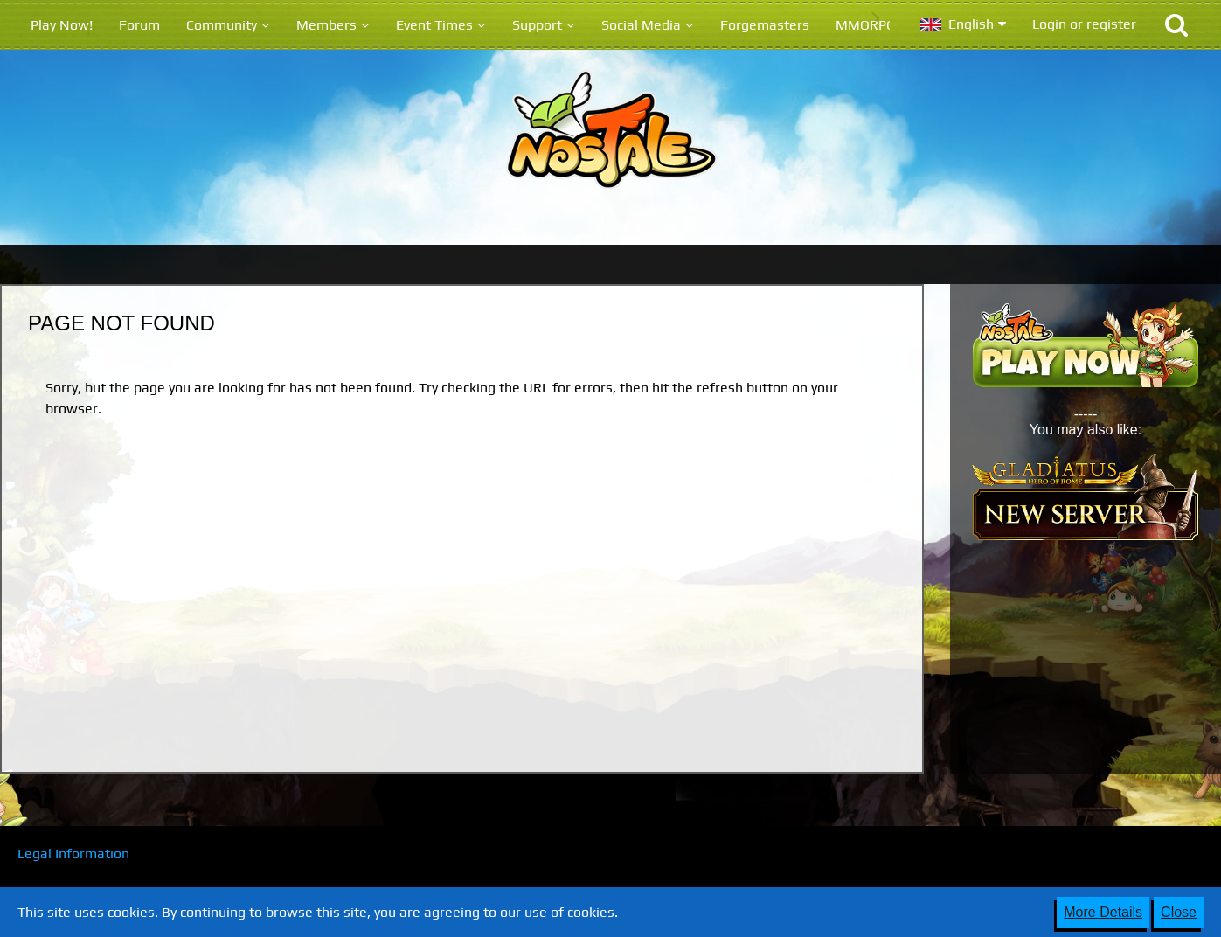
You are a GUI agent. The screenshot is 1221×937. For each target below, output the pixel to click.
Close (1179, 912)
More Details (1103, 912)
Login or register (1084, 24)
